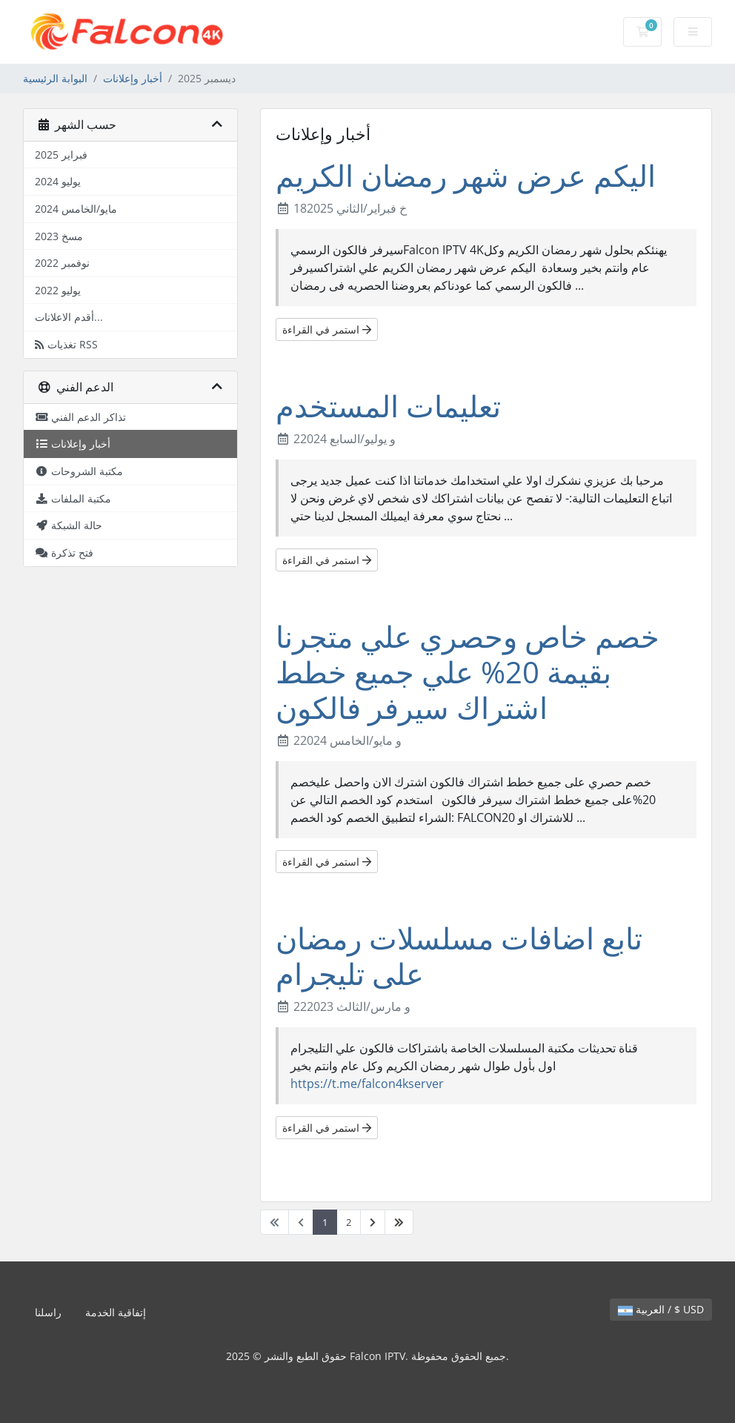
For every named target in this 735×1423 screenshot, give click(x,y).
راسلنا (48, 1312)
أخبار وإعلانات (132, 78)
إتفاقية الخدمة (115, 1312)
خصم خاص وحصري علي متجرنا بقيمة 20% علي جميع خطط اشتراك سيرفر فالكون (467, 672)
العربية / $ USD (661, 1309)
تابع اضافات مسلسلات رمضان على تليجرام (459, 956)
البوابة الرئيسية (55, 78)
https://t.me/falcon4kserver (367, 1083)
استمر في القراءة (326, 329)
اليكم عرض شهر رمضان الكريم (466, 175)
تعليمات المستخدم (388, 405)
